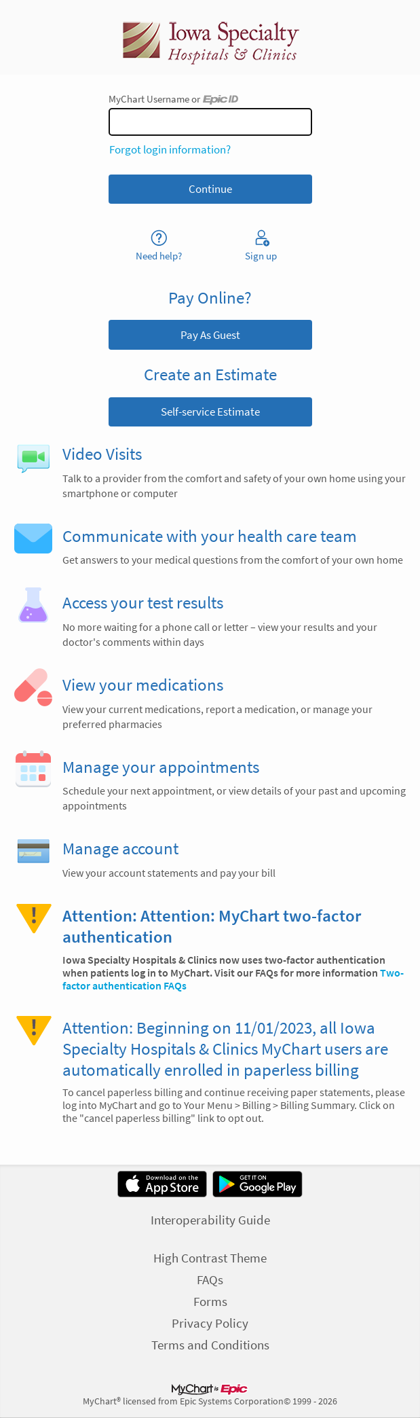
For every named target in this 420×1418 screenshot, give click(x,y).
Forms (210, 1301)
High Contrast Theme (210, 1258)
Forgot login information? (170, 149)
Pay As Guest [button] (210, 334)
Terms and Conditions (210, 1345)
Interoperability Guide (210, 1220)
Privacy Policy (210, 1323)
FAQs (210, 1279)
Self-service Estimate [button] (210, 411)
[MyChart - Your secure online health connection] (210, 37)
